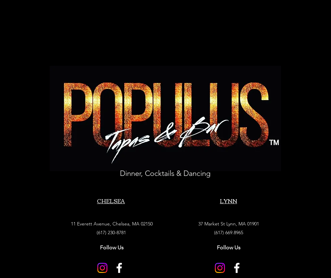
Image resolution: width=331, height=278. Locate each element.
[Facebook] (119, 268)
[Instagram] (102, 268)
